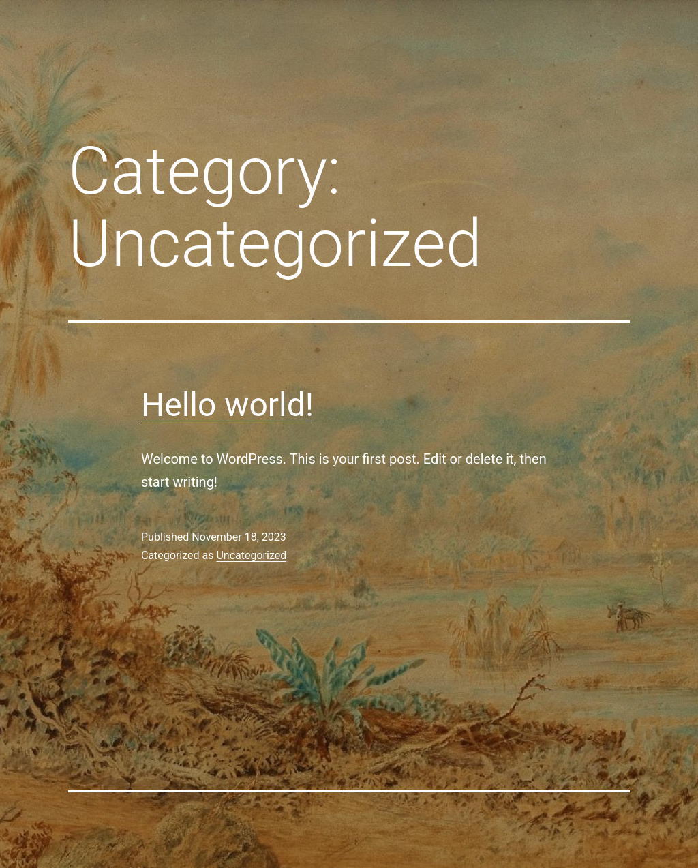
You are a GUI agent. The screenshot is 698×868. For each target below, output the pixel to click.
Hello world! (227, 404)
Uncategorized (251, 555)
